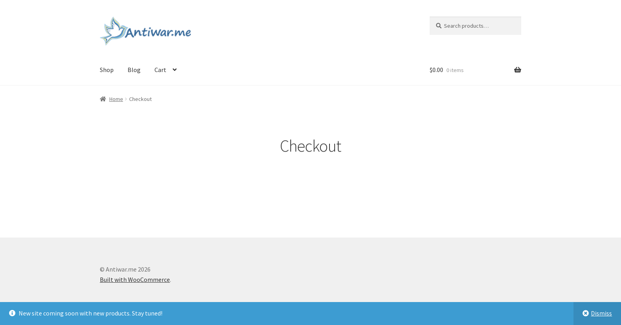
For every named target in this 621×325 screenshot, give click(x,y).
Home (116, 99)
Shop (107, 70)
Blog (134, 70)
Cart (160, 70)
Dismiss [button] (601, 313)
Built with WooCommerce (135, 279)
